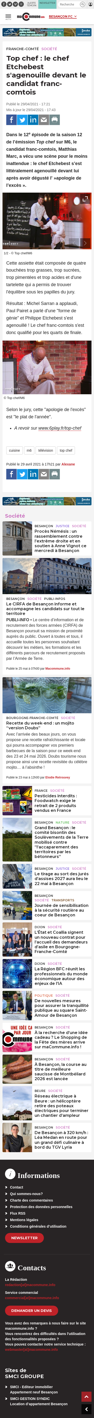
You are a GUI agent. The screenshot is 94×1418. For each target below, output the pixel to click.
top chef (66, 450)
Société (49, 49)
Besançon (44, 526)
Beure (40, 1091)
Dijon (40, 927)
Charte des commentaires (31, 1200)
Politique (44, 995)
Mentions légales (24, 1220)
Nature (62, 822)
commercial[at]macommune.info (32, 1298)
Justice (62, 526)
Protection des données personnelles (41, 1207)
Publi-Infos (54, 599)
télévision (45, 450)
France (41, 791)
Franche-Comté (22, 49)
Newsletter (24, 1238)
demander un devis (31, 1310)
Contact (16, 1187)
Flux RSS (17, 1213)
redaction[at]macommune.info (30, 1285)
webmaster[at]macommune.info (31, 1350)
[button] (82, 4)
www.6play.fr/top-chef (59, 428)
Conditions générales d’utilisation (38, 1226)
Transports (62, 900)
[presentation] (74, 243)
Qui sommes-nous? (26, 1194)
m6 (29, 450)
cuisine (14, 450)
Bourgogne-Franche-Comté (32, 718)
